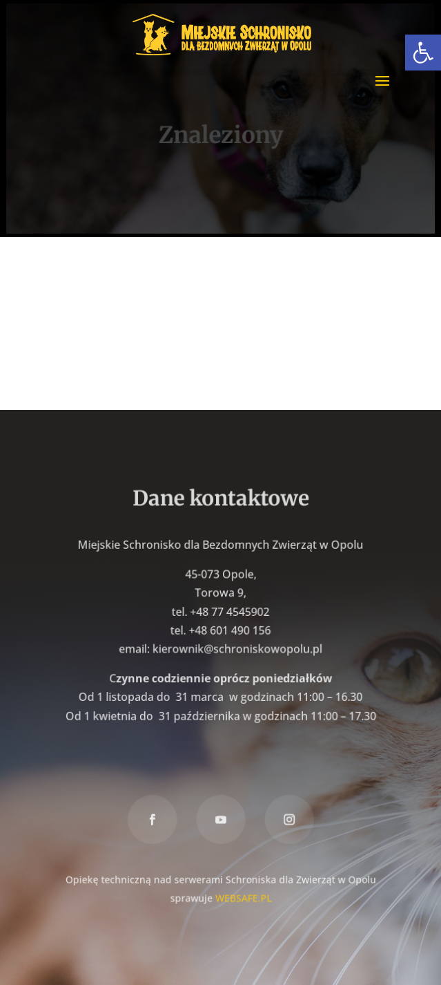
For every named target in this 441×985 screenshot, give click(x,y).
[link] (423, 53)
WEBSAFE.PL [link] (243, 896)
